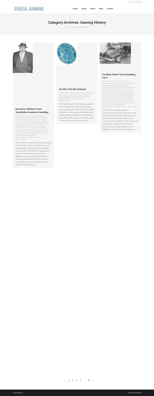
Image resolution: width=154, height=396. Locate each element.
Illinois (43, 125)
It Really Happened (128, 93)
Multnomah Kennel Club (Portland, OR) (122, 99)
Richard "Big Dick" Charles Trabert (120, 101)
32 (89, 380)
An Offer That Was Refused (72, 89)
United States (31, 135)
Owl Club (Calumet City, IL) (36, 129)
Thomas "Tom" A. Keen (109, 105)
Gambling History (36, 122)
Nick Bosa (24, 129)
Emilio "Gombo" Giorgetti (125, 83)
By (21, 137)
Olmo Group (106, 101)
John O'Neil (105, 95)
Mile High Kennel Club (111, 97)
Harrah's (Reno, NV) (78, 95)
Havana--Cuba (36, 125)
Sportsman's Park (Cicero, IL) (127, 103)
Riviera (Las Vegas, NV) (34, 131)
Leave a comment (21, 139)
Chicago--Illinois (20, 118)
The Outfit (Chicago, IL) (33, 133)
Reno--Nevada (75, 97)
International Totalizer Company (112, 93)
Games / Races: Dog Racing (120, 87)
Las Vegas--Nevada (40, 127)
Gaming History (27, 125)
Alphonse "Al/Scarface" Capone (25, 116)
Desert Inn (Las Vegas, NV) (26, 120)
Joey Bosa (30, 127)
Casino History (40, 116)
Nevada (18, 129)
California (62, 93)
